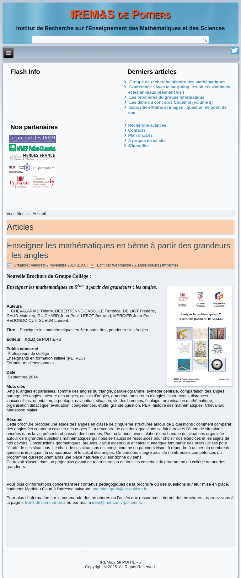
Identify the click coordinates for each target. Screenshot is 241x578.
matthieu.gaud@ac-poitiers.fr (119, 489)
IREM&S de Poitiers (121, 14)
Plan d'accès (140, 135)
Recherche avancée (147, 125)
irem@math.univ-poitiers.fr (116, 502)
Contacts (137, 130)
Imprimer (170, 265)
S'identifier (138, 145)
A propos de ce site (146, 140)
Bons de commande (43, 502)
